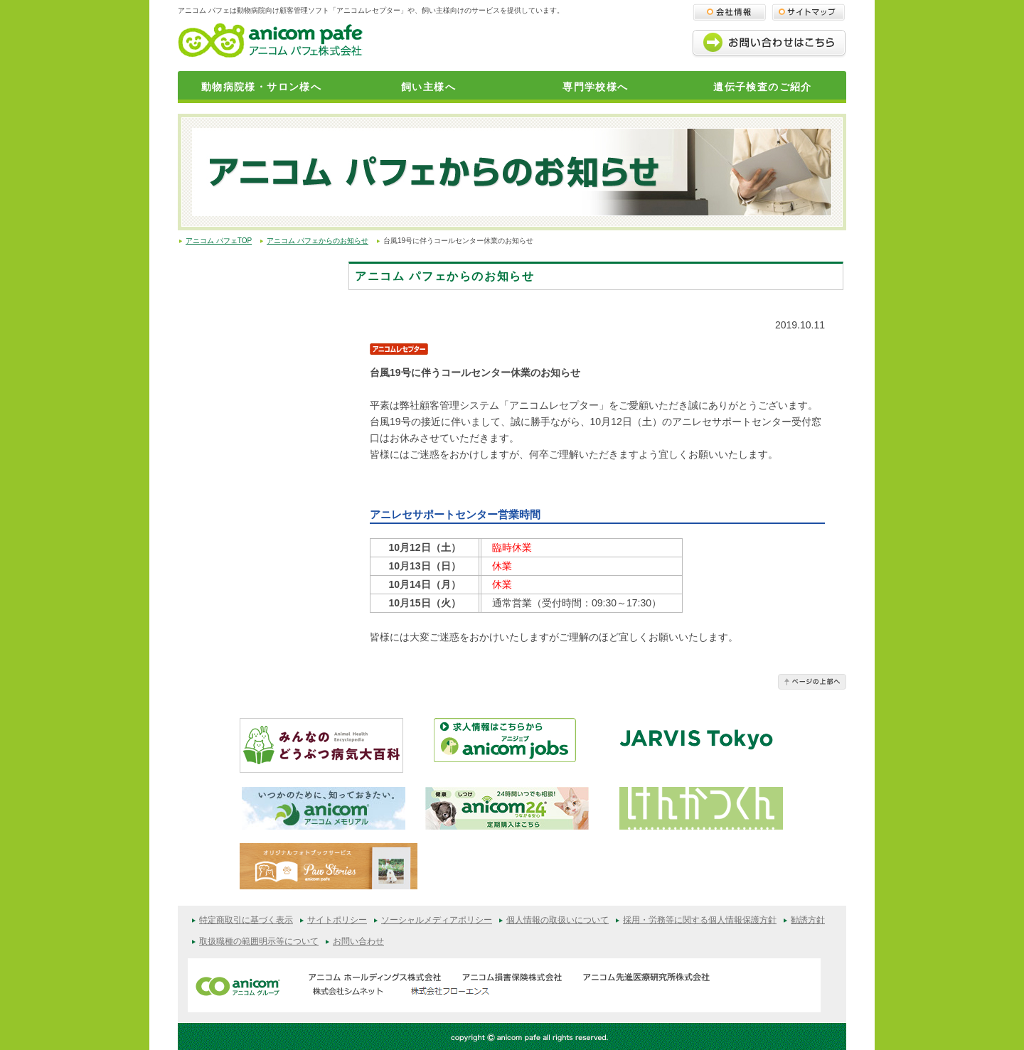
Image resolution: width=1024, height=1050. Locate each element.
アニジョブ (515, 745)
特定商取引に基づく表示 (246, 920)
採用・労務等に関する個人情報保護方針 (700, 920)
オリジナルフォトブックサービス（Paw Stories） (328, 869)
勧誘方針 (808, 920)
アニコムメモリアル (323, 808)
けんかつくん (701, 808)
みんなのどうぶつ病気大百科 (321, 745)
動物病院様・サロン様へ (261, 86)
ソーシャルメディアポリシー (436, 920)
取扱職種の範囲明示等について (259, 941)
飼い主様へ (428, 86)
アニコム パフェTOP (219, 241)
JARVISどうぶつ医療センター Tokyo (696, 744)
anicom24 (507, 808)
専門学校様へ (595, 86)
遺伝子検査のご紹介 (762, 86)
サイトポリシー (337, 920)
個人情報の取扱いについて (557, 920)
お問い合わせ (358, 941)
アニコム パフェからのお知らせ (317, 241)
